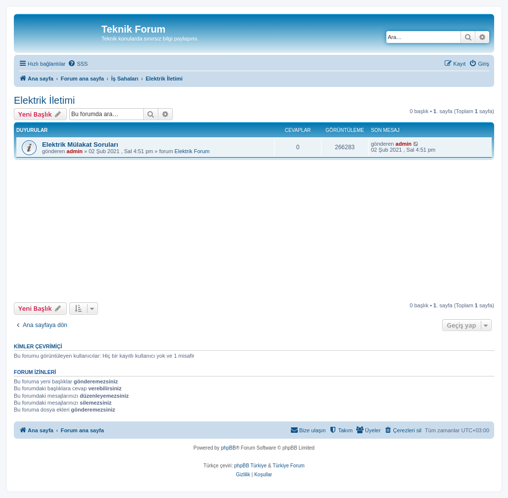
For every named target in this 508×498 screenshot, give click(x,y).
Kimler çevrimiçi (38, 346)
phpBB (228, 448)
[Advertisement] (261, 231)
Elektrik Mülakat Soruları (80, 144)
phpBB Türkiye (250, 465)
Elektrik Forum (192, 151)
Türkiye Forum (288, 465)
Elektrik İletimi (44, 100)
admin (75, 151)
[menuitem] (78, 64)
